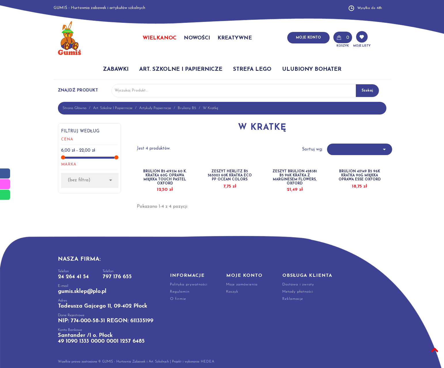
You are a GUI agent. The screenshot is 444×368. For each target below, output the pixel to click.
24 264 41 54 (73, 277)
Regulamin (180, 291)
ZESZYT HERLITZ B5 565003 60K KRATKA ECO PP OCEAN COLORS (230, 175)
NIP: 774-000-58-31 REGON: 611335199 (105, 321)
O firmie (178, 299)
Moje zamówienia (242, 284)
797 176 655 (117, 277)
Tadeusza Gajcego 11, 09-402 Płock (102, 306)
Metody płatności (297, 291)
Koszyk (232, 291)
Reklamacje (292, 299)
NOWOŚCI (197, 38)
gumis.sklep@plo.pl (82, 291)
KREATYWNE (235, 38)
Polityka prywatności (188, 284)
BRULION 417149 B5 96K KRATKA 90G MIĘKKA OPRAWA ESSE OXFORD (360, 175)
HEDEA (207, 361)
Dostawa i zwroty (298, 284)
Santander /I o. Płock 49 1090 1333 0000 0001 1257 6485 (101, 338)
